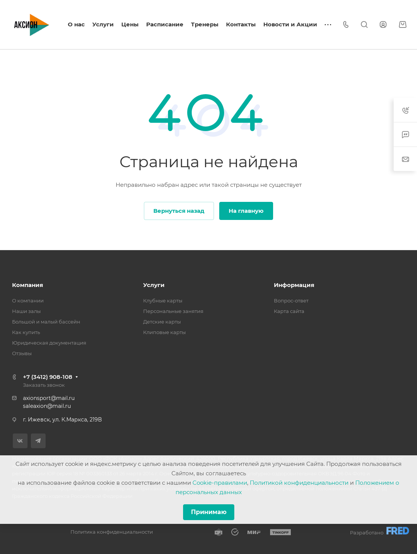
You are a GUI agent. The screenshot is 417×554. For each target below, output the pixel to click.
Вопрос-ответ (291, 301)
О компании (28, 301)
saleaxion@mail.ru (47, 406)
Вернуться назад (179, 210)
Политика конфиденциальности (111, 532)
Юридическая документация (49, 343)
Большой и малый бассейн (46, 322)
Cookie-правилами (219, 482)
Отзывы (22, 353)
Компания (27, 284)
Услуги (154, 284)
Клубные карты (162, 301)
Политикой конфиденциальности (299, 482)
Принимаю (208, 512)
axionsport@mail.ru (49, 398)
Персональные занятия (173, 311)
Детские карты (162, 322)
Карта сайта (289, 311)
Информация (294, 284)
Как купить (26, 332)
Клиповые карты (164, 332)
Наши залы (26, 311)
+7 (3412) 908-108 (47, 376)
